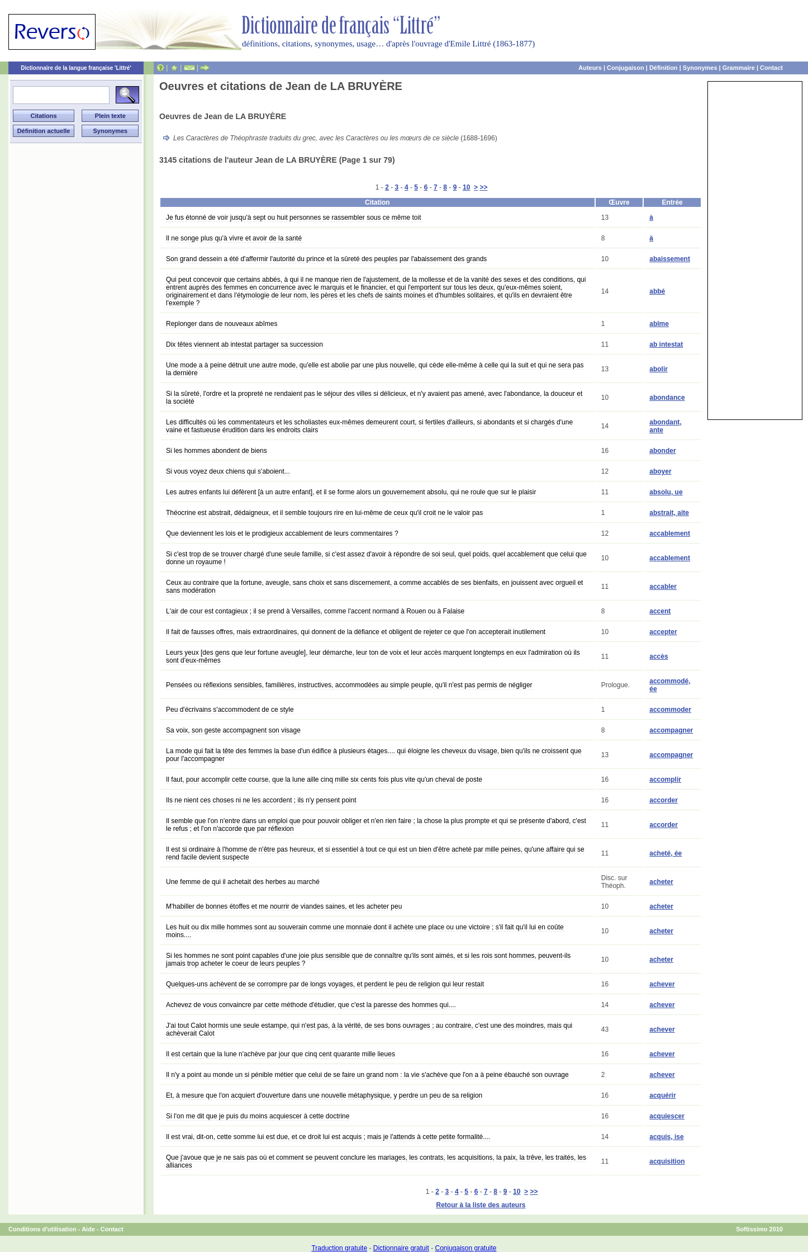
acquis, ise (666, 1137)
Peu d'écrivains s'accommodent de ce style (230, 710)
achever (661, 984)
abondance (667, 397)
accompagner (671, 730)
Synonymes (700, 67)
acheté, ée (665, 853)
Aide (88, 1229)
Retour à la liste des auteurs (480, 1205)
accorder (663, 800)
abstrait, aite (669, 513)
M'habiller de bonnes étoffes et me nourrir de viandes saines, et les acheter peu (284, 906)
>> (483, 187)
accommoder (670, 710)
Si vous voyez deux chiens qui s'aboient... (228, 471)
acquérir (662, 1095)
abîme (659, 324)
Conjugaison (625, 67)
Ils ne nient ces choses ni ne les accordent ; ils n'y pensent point (261, 800)
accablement (669, 533)
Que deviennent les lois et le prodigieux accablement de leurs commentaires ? (282, 533)
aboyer (660, 471)
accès (658, 656)
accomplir (665, 779)
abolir (658, 369)
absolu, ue (665, 492)
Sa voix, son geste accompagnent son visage (233, 730)
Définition (663, 67)
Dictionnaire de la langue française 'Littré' (76, 68)
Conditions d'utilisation (42, 1229)
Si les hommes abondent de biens (216, 451)
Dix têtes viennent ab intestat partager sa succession (244, 344)
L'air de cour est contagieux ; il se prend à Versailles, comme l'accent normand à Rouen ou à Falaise (315, 611)
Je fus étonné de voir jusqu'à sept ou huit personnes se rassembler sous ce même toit (293, 217)
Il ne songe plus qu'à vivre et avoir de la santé (234, 238)
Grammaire (739, 67)
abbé (657, 291)
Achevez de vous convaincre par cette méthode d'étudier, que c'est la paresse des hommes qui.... (311, 1005)
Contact (771, 67)
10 (466, 187)
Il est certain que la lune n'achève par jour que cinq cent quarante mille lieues (280, 1054)
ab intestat (666, 344)
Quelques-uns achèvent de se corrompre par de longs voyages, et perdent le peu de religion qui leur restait (325, 984)
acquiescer (667, 1116)
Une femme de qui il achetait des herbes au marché (243, 882)
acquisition (667, 1161)
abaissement (669, 259)
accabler (663, 586)
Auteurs (590, 67)
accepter (663, 632)
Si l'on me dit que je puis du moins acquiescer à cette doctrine (257, 1116)
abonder (662, 451)
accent (660, 611)
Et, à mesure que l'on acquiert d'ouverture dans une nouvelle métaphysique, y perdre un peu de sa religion (324, 1095)
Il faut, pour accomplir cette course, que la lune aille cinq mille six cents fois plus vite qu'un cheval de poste (324, 779)
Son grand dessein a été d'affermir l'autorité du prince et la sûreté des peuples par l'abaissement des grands (326, 259)
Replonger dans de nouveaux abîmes (221, 324)
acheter (661, 882)
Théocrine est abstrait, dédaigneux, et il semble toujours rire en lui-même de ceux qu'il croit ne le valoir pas (324, 513)
